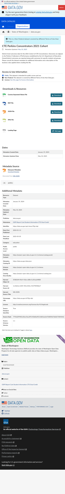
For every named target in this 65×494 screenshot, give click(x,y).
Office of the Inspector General (13, 449)
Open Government (12, 407)
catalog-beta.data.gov (44, 12)
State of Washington (20, 32)
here (31, 330)
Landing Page (12, 130)
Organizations (22, 26)
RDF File (10, 103)
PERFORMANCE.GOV (42, 407)
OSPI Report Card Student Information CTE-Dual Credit (20, 384)
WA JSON (16, 176)
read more (5, 355)
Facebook (5, 396)
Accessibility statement (11, 438)
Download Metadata (13, 172)
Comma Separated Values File (17, 94)
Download (56, 95)
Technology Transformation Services (44, 429)
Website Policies (23, 407)
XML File (11, 120)
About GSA (6, 435)
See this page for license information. (22, 80)
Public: (7, 75)
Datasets (10, 26)
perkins (10, 183)
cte (4, 183)
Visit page (56, 131)
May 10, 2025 (22, 49)
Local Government (8, 365)
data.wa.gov (35, 32)
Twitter (4, 393)
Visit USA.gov (7, 465)
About (3, 407)
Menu (61, 7)
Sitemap (32, 407)
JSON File (11, 111)
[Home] (12, 7)
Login (51, 407)
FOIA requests (7, 442)
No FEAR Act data (8, 446)
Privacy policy (7, 456)
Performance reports (10, 453)
